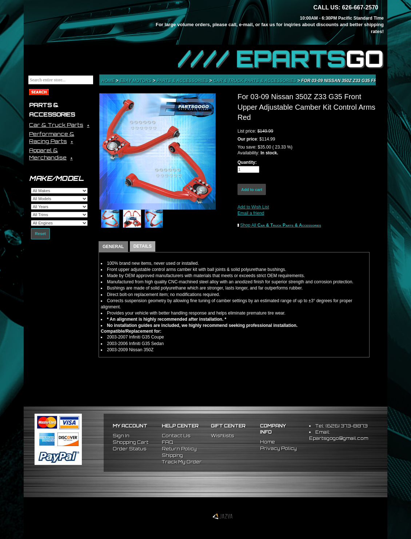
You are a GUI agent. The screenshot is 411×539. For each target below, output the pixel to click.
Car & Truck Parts (56, 125)
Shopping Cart (130, 442)
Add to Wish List (253, 207)
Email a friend (251, 213)
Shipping (172, 455)
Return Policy (179, 448)
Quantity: (247, 162)
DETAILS (142, 246)
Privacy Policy (278, 448)
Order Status (130, 448)
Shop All (280, 225)
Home (108, 80)
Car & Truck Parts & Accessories (255, 80)
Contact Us (176, 435)
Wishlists (222, 435)
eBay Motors (136, 80)
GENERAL (113, 246)
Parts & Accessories (182, 80)
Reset (40, 233)
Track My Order (182, 462)
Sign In (121, 435)
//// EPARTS (281, 59)
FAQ (167, 442)
